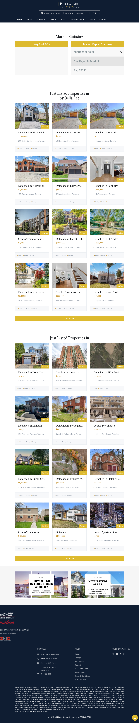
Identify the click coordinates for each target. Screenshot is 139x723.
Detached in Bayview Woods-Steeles (76, 185)
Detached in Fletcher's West (109, 478)
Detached (61, 532)
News (92, 19)
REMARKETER (85, 717)
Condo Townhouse (104, 425)
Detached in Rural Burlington (34, 478)
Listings (41, 19)
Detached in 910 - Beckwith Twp (111, 372)
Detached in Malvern (30, 425)
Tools (63, 19)
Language (80, 13)
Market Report (78, 19)
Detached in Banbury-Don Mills (111, 185)
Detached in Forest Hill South (72, 239)
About (30, 19)
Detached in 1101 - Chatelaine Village (38, 372)
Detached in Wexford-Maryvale (111, 292)
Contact (103, 19)
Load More (69, 318)
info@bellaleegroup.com (50, 13)
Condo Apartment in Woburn (110, 532)
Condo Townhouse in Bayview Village (39, 239)
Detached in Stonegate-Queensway (76, 425)
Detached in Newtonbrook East (36, 185)
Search (53, 19)
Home (19, 19)
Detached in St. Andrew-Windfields (76, 132)
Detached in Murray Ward (71, 478)
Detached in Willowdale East (34, 132)
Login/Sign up (68, 13)
